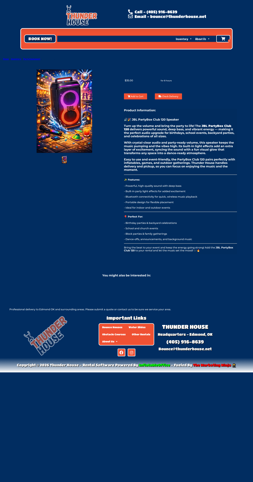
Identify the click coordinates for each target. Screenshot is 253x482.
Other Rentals (141, 334)
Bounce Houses (112, 327)
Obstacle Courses (114, 334)
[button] (40, 38)
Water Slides (137, 327)
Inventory (184, 39)
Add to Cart (135, 96)
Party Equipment (31, 59)
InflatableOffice (154, 365)
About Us (202, 39)
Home (6, 59)
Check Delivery (168, 96)
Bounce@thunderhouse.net (185, 349)
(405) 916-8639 (185, 341)
